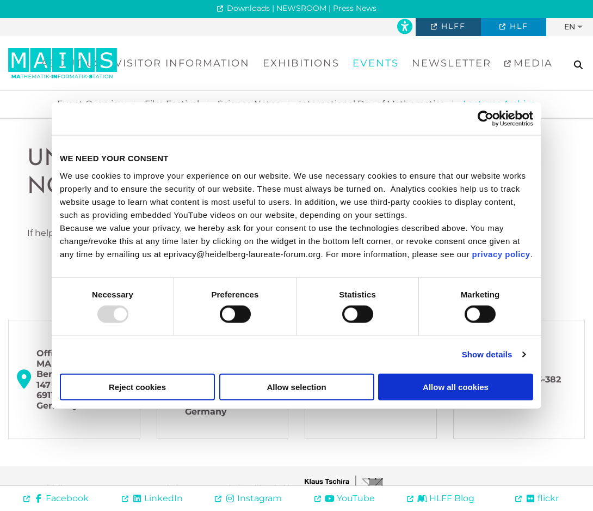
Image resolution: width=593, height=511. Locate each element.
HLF (517, 26)
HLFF (452, 26)
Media (531, 63)
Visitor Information (182, 63)
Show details (487, 354)
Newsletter (451, 63)
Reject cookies (137, 386)
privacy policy (501, 253)
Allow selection (296, 386)
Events (376, 63)
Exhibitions (301, 63)
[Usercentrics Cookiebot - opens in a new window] (485, 119)
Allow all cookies (456, 386)
